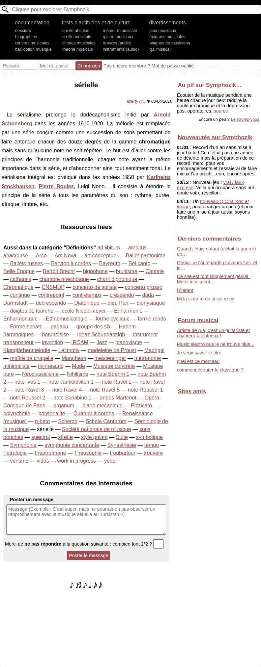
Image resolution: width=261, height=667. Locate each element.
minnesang (51, 366)
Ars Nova (65, 255)
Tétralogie (15, 453)
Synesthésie (121, 445)
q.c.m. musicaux (118, 36)
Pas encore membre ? (126, 65)
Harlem (127, 326)
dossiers (23, 30)
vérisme (19, 461)
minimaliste (16, 366)
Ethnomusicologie (66, 318)
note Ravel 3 (29, 390)
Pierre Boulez (56, 186)
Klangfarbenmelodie (26, 350)
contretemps (87, 295)
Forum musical (198, 320)
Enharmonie (128, 311)
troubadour (122, 453)
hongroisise (55, 334)
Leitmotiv (68, 350)
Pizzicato (141, 405)
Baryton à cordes (71, 263)
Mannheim (74, 358)
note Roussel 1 (145, 390)
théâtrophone (50, 453)
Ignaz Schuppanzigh (101, 334)
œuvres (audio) (117, 42)
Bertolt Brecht (59, 271)
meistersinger (110, 358)
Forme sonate (26, 326)
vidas (43, 461)
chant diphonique (117, 279)
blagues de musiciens (170, 42)
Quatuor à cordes (93, 413)
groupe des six (93, 326)
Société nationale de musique (96, 429)
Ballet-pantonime (145, 255)
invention (52, 342)
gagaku (59, 326)
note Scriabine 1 (72, 397)
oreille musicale (76, 36)
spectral (40, 437)
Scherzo (67, 421)
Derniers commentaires (209, 238)
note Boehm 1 (113, 374)
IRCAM (79, 342)
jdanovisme (129, 342)
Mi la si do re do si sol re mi (205, 298)
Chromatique (18, 287)
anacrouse (15, 255)
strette (65, 437)
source (221, 111)
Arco (41, 255)
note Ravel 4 (67, 390)
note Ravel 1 (116, 382)
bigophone (95, 271)
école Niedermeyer (84, 311)
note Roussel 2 (27, 397)
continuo (20, 295)
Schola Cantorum (106, 421)
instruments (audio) (121, 49)
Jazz (102, 342)
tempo (151, 445)
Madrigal (154, 350)
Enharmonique (20, 318)
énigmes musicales (168, 36)
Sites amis (192, 391)
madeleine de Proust (112, 350)
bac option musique (33, 49)
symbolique (149, 437)
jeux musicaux (163, 30)
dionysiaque (151, 303)
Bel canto (140, 263)
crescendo (122, 295)
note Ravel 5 (105, 390)
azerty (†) (135, 101)
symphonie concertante (71, 445)
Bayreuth (109, 263)
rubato (42, 421)
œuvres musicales (32, 42)
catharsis (20, 279)
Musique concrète (114, 366)
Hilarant (185, 290)
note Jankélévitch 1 (71, 382)
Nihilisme (77, 374)
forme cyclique (113, 318)
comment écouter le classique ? (210, 369)
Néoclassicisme (40, 374)
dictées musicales (79, 42)
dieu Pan (118, 303)
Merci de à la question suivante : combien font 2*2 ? (84, 544)
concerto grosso (143, 287)
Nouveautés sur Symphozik (215, 137)
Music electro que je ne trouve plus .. (215, 344)
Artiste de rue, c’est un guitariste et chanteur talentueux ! (213, 333)
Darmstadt (15, 303)
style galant (94, 437)
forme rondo (152, 318)
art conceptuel (101, 255)
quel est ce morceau (198, 361)
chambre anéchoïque (64, 279)
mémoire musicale (120, 30)
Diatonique (87, 303)
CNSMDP (53, 287)
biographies (26, 36)
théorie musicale (77, 49)
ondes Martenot (118, 397)
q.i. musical (160, 49)
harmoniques (18, 334)
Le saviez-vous (245, 119)
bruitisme (126, 271)
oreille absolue (76, 30)
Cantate (154, 271)
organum (63, 405)
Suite (122, 437)
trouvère (153, 453)
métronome (147, 358)
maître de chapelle (31, 358)
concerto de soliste (94, 287)
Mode (78, 366)
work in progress (76, 461)
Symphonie (23, 445)
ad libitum (108, 247)
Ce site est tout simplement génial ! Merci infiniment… (214, 279)
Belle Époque (19, 271)
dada (148, 295)
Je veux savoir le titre (199, 352)
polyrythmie (16, 413)
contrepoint (51, 295)
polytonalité (52, 413)
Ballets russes (26, 263)
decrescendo (51, 303)
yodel (110, 461)
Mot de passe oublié (172, 65)
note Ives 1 (27, 382)
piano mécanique (102, 405)
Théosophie (88, 453)
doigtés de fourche (31, 311)
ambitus (137, 247)
